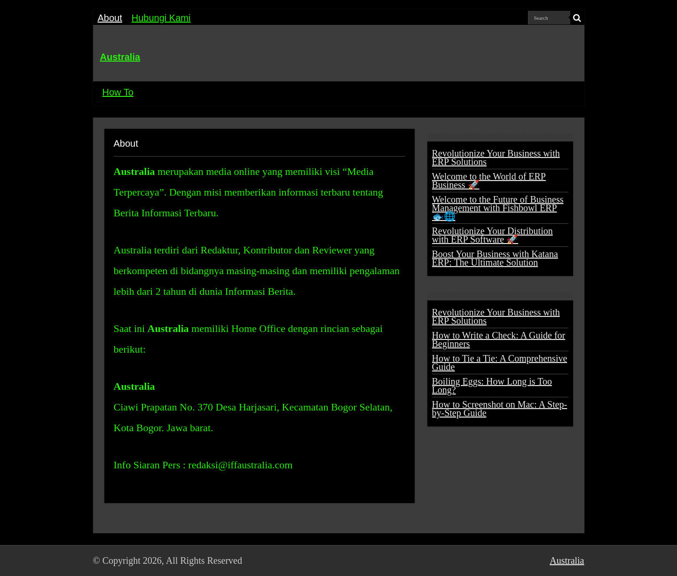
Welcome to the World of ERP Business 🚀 (489, 180)
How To (118, 92)
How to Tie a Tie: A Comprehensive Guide (499, 362)
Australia (120, 57)
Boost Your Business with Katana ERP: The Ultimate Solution (495, 258)
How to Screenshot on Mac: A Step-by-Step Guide (499, 408)
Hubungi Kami (161, 18)
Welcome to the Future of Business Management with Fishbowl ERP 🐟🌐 (498, 207)
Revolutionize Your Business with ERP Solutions (496, 157)
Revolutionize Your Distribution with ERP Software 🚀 (492, 235)
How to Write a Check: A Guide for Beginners (499, 339)
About (110, 18)
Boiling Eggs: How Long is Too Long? (492, 385)
